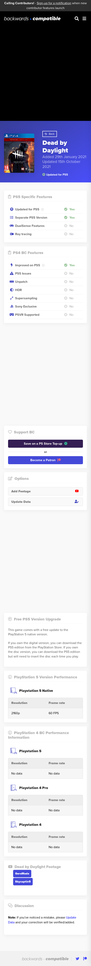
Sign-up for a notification (54, 3)
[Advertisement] (45, 69)
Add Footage (47, 491)
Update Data (47, 502)
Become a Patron (45, 460)
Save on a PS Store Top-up (45, 444)
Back (49, 134)
